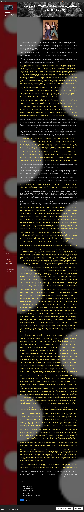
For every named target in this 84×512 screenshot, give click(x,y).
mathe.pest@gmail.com (71, 1)
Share (22, 500)
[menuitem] (8, 253)
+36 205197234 (80, 1)
